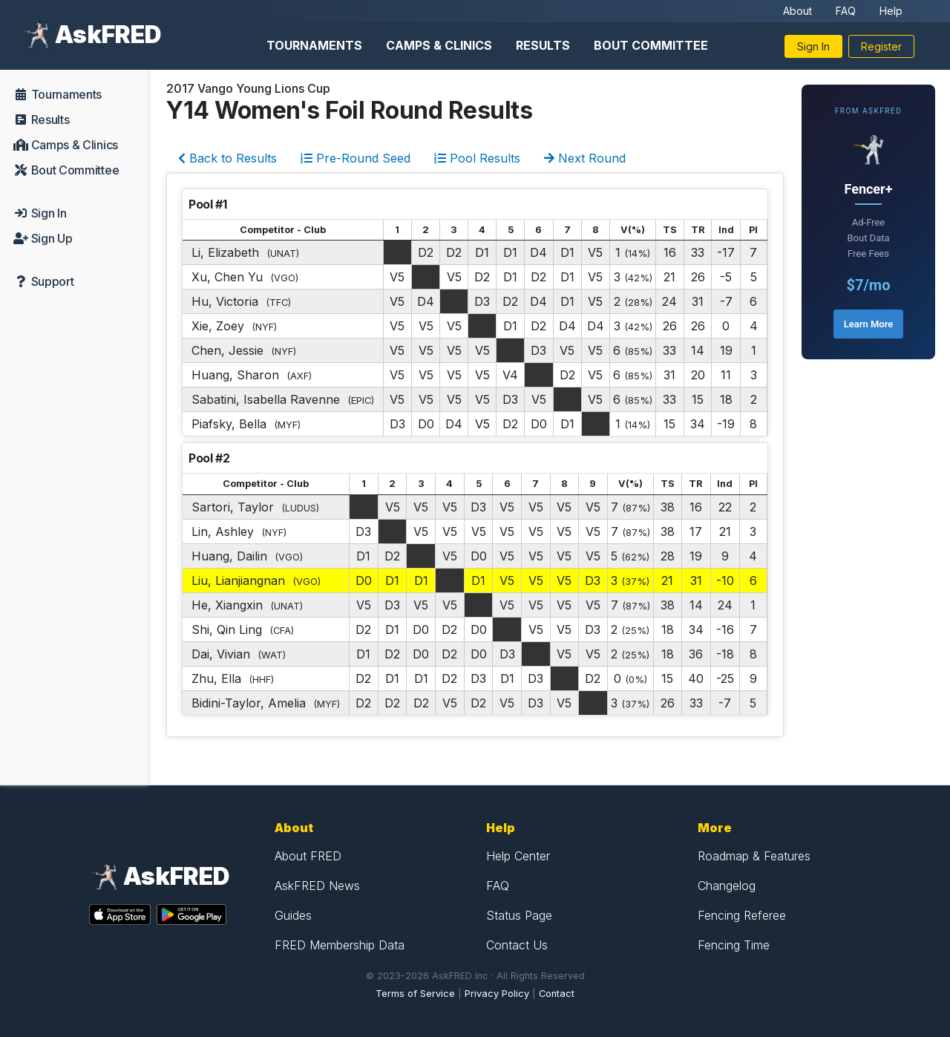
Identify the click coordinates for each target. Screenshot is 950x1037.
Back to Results (227, 158)
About (797, 10)
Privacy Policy (497, 993)
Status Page (519, 915)
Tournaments (314, 45)
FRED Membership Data (339, 945)
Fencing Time (734, 945)
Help (890, 10)
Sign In (813, 46)
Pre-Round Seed (355, 158)
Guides (293, 915)
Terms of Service (415, 993)
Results (543, 45)
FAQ (846, 10)
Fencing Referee (742, 915)
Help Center (518, 855)
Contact (556, 993)
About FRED (308, 855)
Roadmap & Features (754, 855)
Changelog (727, 885)
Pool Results (477, 158)
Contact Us (517, 945)
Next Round (585, 158)
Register (881, 46)
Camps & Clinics (439, 45)
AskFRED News (317, 885)
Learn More (868, 324)
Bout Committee (651, 45)
